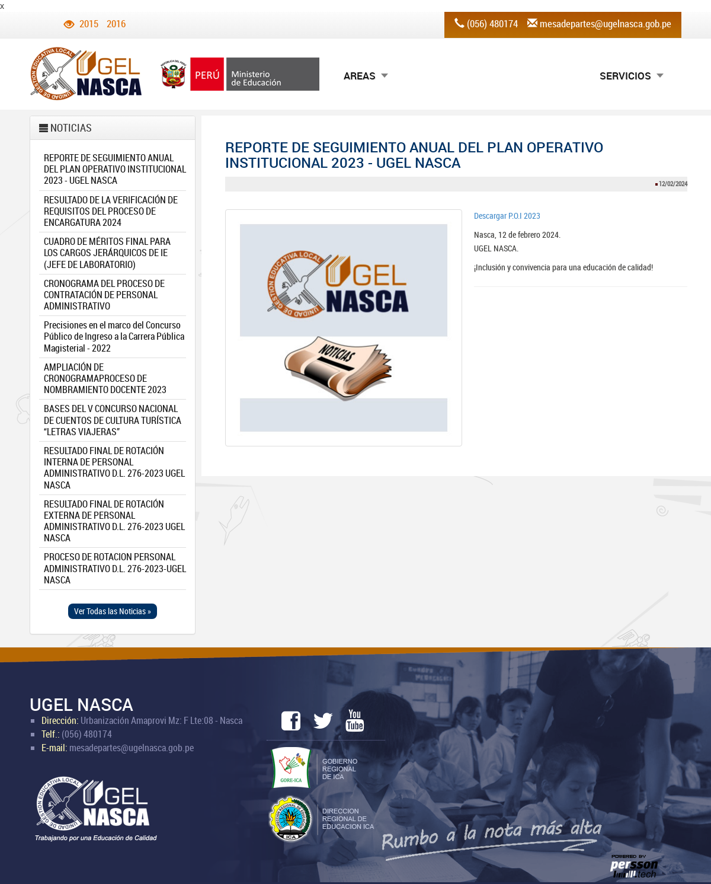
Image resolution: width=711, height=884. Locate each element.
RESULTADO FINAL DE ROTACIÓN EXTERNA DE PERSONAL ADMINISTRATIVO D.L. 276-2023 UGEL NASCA (114, 521)
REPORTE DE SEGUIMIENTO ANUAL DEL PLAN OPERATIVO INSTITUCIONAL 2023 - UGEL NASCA (115, 169)
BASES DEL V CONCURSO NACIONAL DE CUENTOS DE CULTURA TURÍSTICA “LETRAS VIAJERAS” (112, 420)
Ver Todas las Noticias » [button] (112, 611)
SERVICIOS (625, 75)
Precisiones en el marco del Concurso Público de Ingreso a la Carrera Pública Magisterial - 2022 (114, 336)
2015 (88, 23)
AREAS (360, 75)
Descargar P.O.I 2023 (507, 215)
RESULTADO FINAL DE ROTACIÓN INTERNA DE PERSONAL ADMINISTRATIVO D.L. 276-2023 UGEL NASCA (114, 468)
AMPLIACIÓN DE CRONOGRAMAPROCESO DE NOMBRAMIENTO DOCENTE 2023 (105, 378)
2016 (116, 23)
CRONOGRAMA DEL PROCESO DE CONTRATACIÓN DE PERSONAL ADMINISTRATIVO (104, 294)
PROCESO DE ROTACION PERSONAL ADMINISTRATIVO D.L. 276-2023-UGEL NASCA (115, 568)
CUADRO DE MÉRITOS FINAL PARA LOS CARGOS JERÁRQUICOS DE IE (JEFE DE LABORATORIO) (107, 252)
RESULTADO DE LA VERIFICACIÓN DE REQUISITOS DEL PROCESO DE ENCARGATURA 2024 (111, 211)
